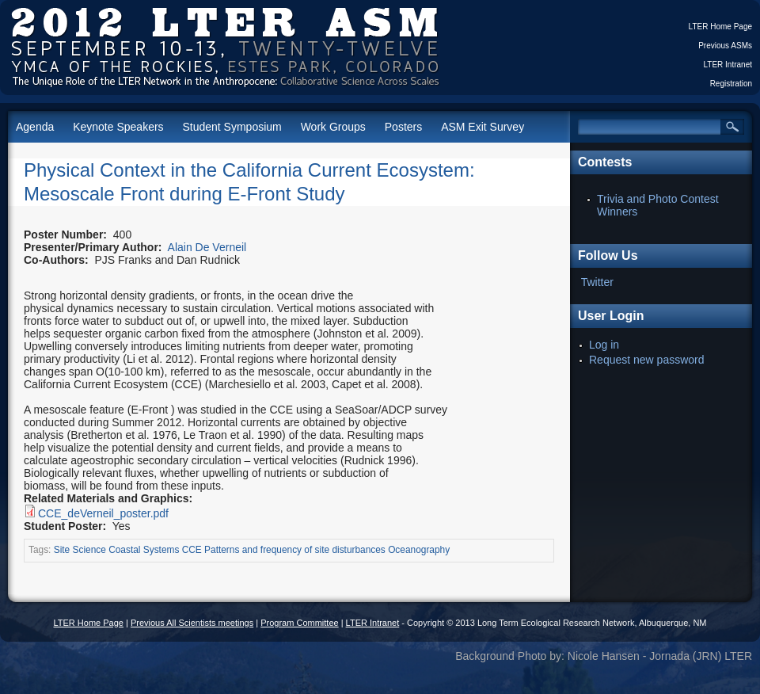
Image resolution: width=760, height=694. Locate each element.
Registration (731, 83)
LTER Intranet (727, 64)
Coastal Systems (143, 549)
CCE (192, 549)
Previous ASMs (725, 45)
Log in (604, 344)
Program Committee (299, 622)
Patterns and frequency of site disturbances (295, 549)
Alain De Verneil (207, 247)
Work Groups (333, 126)
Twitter (597, 282)
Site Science (80, 549)
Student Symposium (231, 126)
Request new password (647, 359)
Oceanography (419, 549)
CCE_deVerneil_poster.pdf (103, 513)
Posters (403, 126)
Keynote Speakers (118, 126)
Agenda (35, 126)
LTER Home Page (720, 26)
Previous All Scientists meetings (192, 622)
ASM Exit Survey (482, 126)
